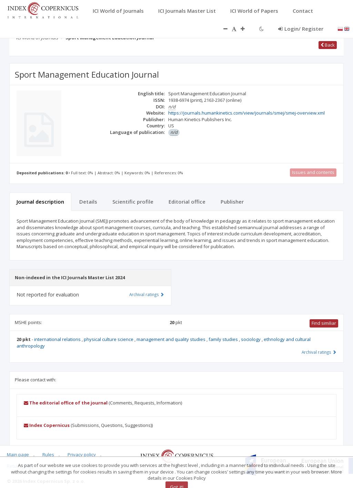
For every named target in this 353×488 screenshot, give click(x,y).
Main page (18, 454)
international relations (58, 339)
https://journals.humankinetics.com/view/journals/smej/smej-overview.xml (246, 113)
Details (88, 201)
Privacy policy (82, 454)
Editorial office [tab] (187, 201)
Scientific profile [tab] (132, 201)
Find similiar (324, 323)
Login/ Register (300, 28)
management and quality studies (171, 339)
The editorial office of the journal (66, 403)
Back (328, 45)
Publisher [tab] (232, 201)
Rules (48, 454)
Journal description (40, 201)
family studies (224, 339)
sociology (251, 339)
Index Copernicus (47, 425)
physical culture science (109, 339)
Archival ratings (319, 352)
